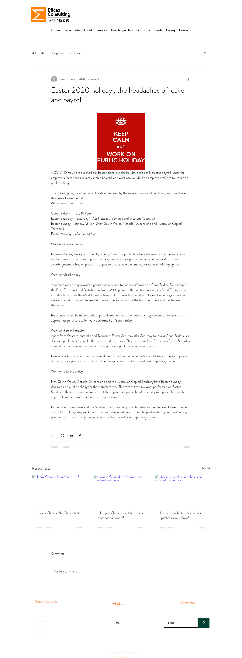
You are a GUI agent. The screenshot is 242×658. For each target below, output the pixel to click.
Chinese (76, 53)
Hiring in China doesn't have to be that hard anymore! (121, 515)
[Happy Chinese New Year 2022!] (59, 490)
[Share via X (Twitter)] (62, 435)
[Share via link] (80, 435)
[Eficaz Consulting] (117, 623)
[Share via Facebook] (53, 435)
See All (206, 468)
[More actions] (188, 79)
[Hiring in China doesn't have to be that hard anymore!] (121, 490)
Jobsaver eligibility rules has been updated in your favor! (181, 515)
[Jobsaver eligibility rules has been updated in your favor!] (182, 490)
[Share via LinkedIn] (71, 435)
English (57, 53)
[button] (170, 30)
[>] (203, 623)
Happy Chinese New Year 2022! (59, 512)
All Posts (38, 53)
